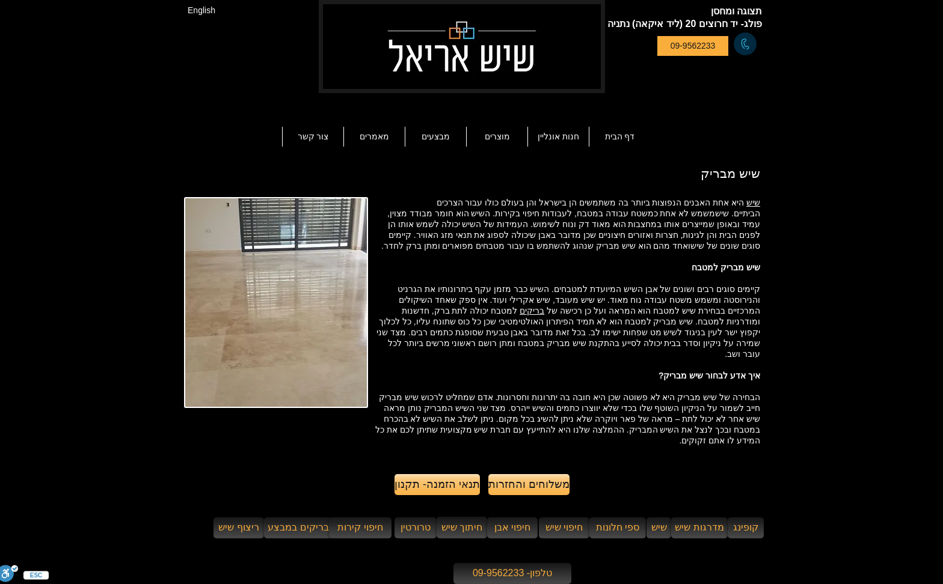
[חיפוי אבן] (512, 527)
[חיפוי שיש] (564, 527)
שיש (753, 202)
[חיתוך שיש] (462, 527)
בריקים (532, 310)
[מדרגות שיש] (699, 527)
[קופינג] (746, 527)
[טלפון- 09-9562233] (512, 573)
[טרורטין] (416, 527)
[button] (374, 137)
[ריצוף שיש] (238, 527)
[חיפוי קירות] (360, 527)
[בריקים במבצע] (298, 527)
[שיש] (659, 527)
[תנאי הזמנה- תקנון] (437, 484)
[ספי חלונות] (617, 527)
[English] (201, 10)
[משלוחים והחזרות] (529, 484)
